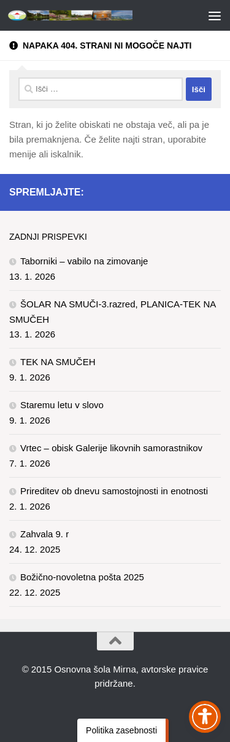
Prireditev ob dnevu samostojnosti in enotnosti (114, 491)
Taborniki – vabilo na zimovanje (84, 261)
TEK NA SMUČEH (58, 362)
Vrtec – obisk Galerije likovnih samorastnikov (111, 448)
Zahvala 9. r (44, 534)
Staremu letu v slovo (62, 405)
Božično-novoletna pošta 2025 (82, 577)
